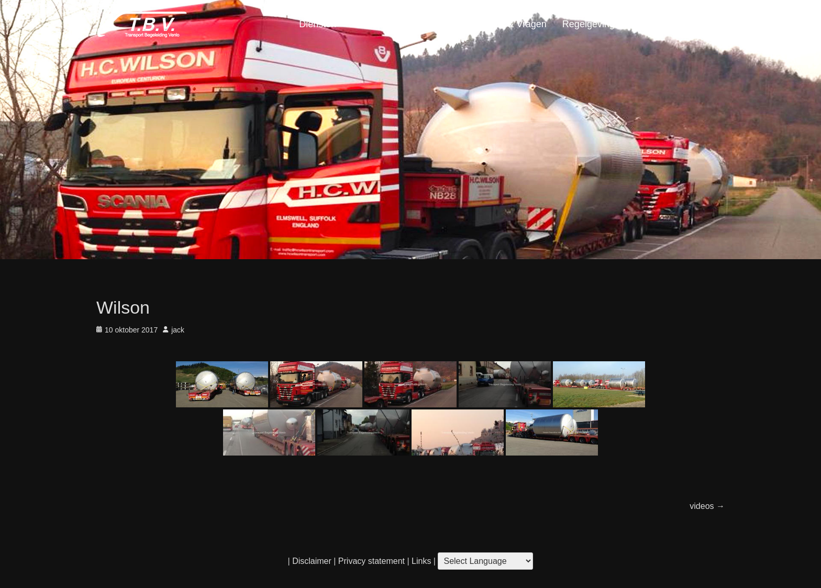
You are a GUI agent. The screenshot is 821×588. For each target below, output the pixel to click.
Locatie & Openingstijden (404, 24)
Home (704, 24)
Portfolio (647, 24)
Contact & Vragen (509, 24)
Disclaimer (311, 561)
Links (420, 561)
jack (177, 330)
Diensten (317, 24)
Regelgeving (588, 24)
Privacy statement (371, 561)
